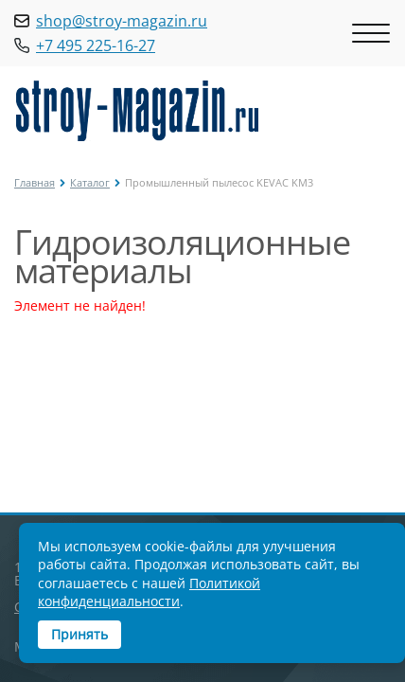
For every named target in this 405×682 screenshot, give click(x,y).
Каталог (90, 182)
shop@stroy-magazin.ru (121, 20)
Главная (34, 182)
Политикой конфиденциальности (149, 592)
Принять (79, 634)
